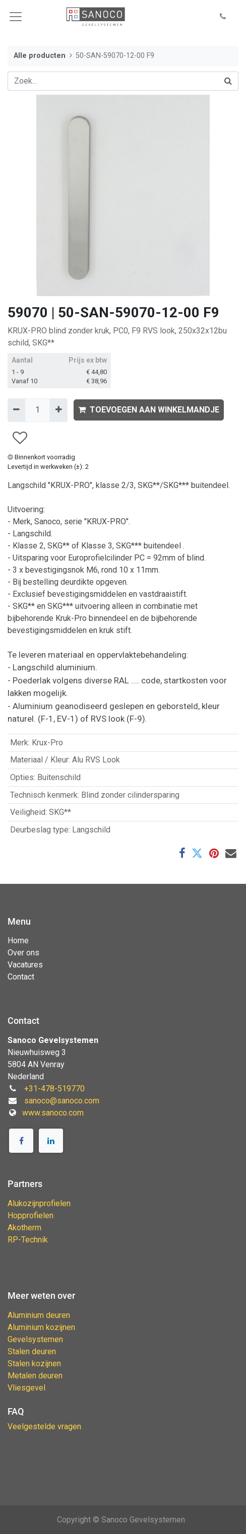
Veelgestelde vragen (44, 1426)
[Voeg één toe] (58, 410)
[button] (222, 17)
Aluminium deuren (39, 1315)
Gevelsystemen (35, 1339)
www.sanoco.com (53, 1113)
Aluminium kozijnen (41, 1327)
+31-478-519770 (54, 1088)
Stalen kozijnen (34, 1363)
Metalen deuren (35, 1375)
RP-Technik (28, 1239)
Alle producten (40, 55)
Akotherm (24, 1227)
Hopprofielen (30, 1215)
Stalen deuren (32, 1351)
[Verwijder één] (16, 410)
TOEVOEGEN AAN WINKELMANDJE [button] (148, 409)
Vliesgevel (26, 1387)
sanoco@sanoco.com (61, 1100)
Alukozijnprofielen (39, 1203)
